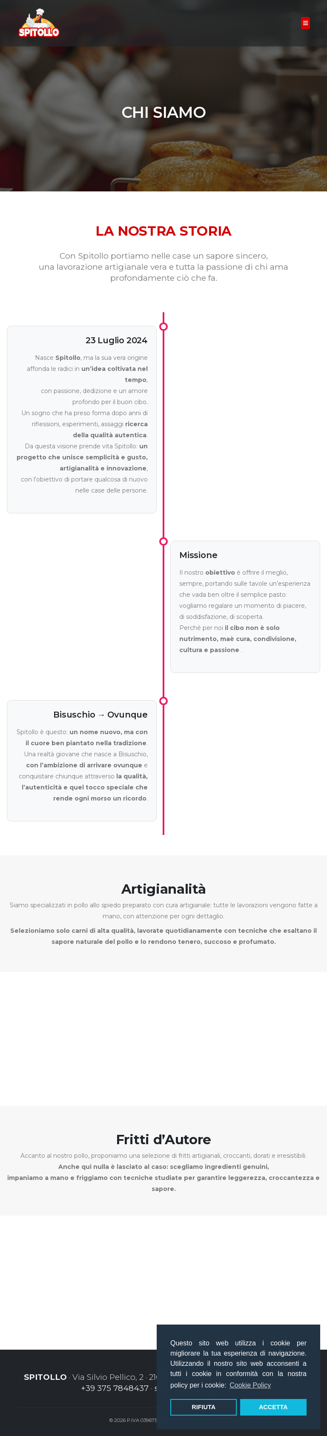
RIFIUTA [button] (203, 1407)
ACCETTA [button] (273, 1407)
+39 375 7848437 (114, 1388)
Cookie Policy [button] (250, 1385)
